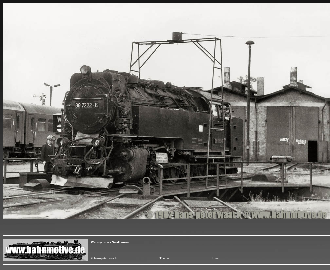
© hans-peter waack (104, 258)
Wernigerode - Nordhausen (110, 242)
